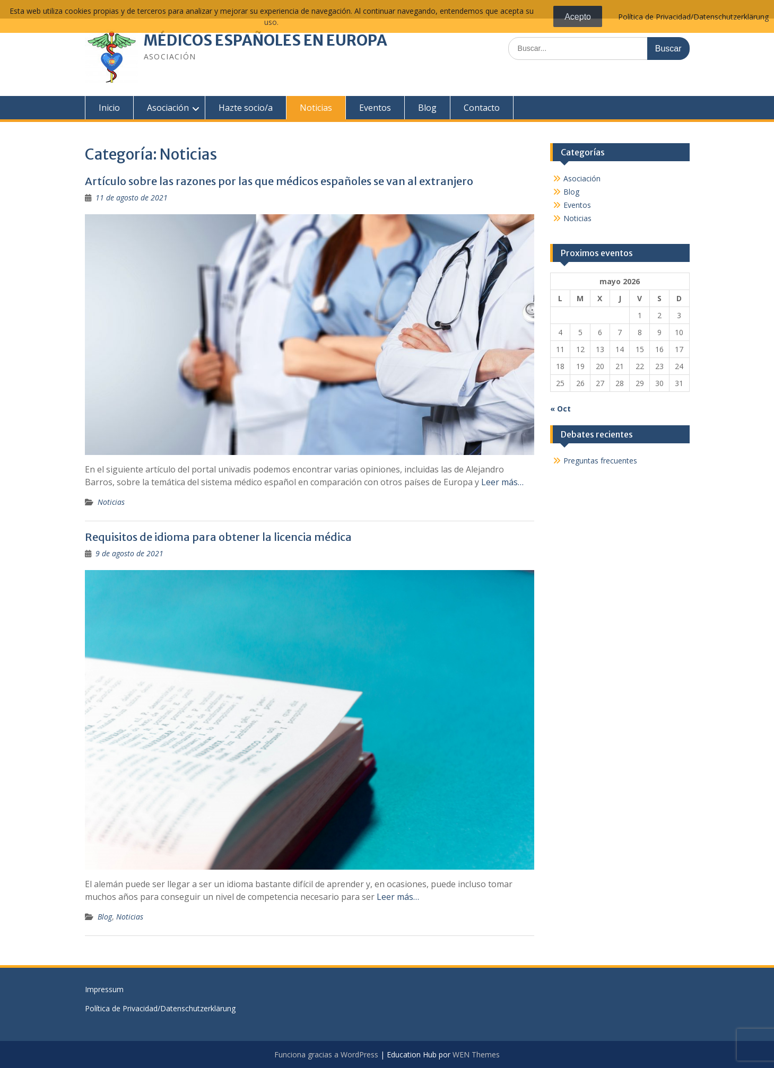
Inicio (109, 107)
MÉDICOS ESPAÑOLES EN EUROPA (265, 40)
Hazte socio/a (246, 107)
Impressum (104, 989)
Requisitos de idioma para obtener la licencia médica (218, 537)
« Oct (560, 409)
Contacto (482, 107)
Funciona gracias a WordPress (326, 1054)
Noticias (316, 107)
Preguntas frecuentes (600, 461)
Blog (427, 107)
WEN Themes (476, 1054)
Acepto (577, 16)
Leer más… (502, 482)
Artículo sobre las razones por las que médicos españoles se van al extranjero (279, 181)
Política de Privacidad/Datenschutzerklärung (160, 1008)
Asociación (168, 107)
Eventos (375, 107)
